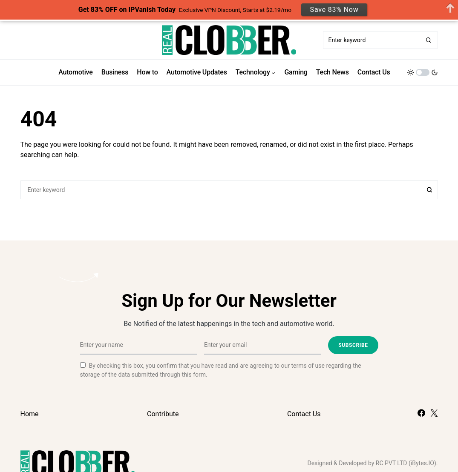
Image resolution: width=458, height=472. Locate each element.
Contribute (163, 414)
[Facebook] (421, 413)
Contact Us (304, 414)
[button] (422, 72)
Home (29, 414)
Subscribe (353, 345)
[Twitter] (434, 413)
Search (429, 190)
